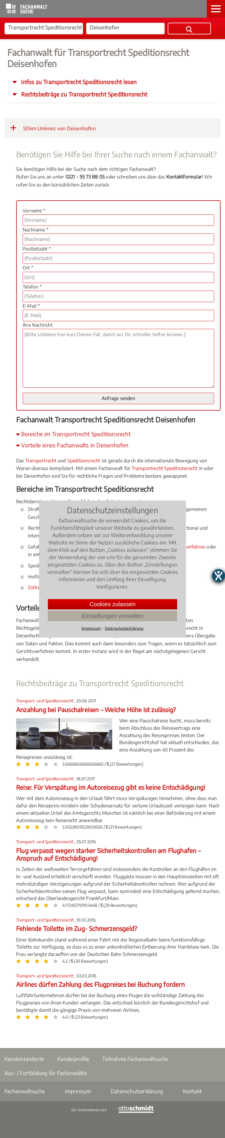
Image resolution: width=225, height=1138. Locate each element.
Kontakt (192, 1091)
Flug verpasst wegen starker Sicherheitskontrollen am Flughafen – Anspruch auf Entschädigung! (108, 854)
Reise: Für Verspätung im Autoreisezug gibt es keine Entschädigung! (110, 787)
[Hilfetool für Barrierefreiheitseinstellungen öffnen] (218, 575)
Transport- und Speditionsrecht (45, 700)
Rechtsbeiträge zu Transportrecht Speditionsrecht (83, 94)
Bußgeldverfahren (186, 547)
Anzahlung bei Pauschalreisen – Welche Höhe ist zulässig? (96, 710)
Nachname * (35, 230)
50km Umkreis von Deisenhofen (53, 127)
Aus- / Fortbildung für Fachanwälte (45, 1072)
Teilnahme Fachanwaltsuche (135, 1058)
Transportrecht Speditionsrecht (164, 468)
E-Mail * (31, 306)
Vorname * (34, 211)
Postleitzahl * (37, 249)
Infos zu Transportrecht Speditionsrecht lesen (78, 81)
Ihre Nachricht (38, 325)
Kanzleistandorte (24, 1058)
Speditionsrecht (83, 461)
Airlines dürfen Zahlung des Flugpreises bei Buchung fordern (100, 984)
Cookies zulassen (113, 604)
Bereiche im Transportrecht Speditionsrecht (73, 433)
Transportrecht (41, 461)
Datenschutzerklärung (137, 1091)
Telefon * (32, 287)
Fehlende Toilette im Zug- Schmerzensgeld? (76, 928)
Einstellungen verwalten (112, 615)
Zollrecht (37, 587)
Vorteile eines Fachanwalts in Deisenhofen (72, 445)
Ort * (28, 268)
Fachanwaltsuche (24, 1091)
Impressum (78, 1091)
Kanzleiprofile (73, 1058)
